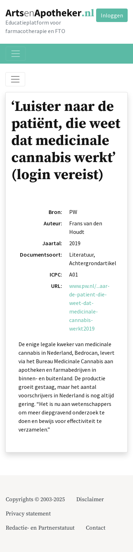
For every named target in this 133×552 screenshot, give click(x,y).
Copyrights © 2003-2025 (35, 499)
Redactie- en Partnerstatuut (40, 527)
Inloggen (112, 15)
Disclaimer (90, 499)
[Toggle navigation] (16, 54)
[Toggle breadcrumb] (15, 79)
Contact (95, 527)
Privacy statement (28, 513)
